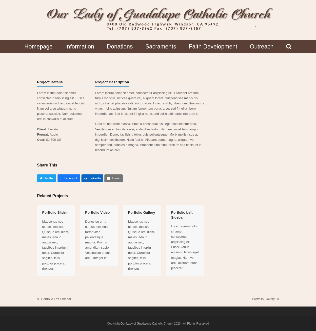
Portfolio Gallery (141, 212)
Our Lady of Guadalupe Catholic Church (146, 323)
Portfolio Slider (54, 212)
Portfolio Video (97, 212)
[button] (288, 46)
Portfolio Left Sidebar (54, 299)
